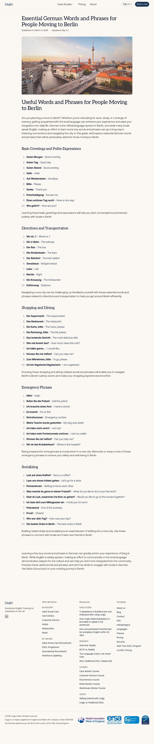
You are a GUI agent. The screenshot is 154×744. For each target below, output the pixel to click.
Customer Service (50, 620)
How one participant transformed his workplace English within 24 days (95, 632)
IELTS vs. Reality (87, 649)
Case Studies (65, 4)
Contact (121, 616)
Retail (45, 632)
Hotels (45, 624)
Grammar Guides (87, 645)
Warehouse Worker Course (92, 688)
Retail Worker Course (89, 684)
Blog (119, 612)
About (93, 4)
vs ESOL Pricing (124, 650)
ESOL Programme (50, 647)
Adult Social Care (50, 611)
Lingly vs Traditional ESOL (91, 702)
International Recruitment (54, 651)
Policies (120, 633)
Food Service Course (89, 679)
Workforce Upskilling (52, 655)
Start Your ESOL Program (129, 646)
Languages (122, 629)
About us (121, 608)
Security (121, 642)
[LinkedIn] (6, 616)
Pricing (82, 4)
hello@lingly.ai (123, 625)
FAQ (119, 620)
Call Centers (48, 616)
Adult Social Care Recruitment (56, 643)
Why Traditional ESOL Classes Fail (95, 661)
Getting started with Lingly (92, 698)
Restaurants (48, 628)
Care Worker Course (89, 671)
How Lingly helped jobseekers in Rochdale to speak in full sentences (94, 622)
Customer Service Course (91, 675)
